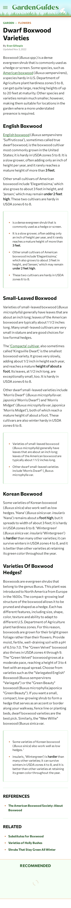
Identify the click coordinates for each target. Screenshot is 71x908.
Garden (8, 23)
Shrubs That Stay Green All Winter (32, 849)
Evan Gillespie (15, 45)
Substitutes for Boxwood (26, 836)
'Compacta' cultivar (24, 346)
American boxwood (18, 73)
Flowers (24, 23)
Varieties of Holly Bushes (25, 842)
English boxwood (16, 135)
